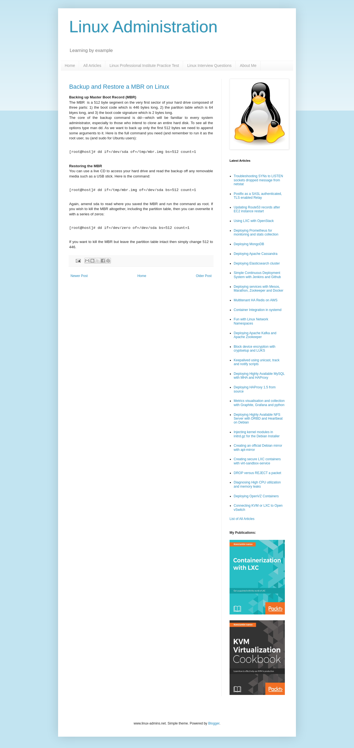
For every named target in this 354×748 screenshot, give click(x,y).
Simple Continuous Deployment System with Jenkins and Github (257, 275)
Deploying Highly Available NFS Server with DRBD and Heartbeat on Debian (258, 419)
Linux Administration (143, 26)
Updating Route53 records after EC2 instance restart (257, 209)
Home (70, 65)
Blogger (214, 723)
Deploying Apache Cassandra (255, 254)
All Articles (92, 65)
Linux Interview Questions (209, 65)
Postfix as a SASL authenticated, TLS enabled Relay (258, 196)
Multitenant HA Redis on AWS (255, 300)
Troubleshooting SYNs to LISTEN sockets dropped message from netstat (258, 180)
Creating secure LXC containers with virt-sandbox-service (257, 461)
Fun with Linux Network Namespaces (251, 321)
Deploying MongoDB (249, 244)
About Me (248, 65)
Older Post (204, 276)
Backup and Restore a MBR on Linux (119, 86)
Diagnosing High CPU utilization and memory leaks (257, 484)
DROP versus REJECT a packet (257, 473)
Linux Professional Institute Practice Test (144, 65)
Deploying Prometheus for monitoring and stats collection (256, 232)
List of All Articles (242, 519)
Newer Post (79, 276)
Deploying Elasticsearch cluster (257, 263)
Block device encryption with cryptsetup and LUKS (254, 348)
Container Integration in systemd (258, 310)
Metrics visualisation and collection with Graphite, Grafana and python (259, 403)
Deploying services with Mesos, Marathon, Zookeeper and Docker (258, 288)
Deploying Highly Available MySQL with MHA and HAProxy (259, 376)
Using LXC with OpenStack (254, 221)
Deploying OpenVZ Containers (256, 496)
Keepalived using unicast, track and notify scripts (256, 362)
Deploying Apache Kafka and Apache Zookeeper (255, 335)
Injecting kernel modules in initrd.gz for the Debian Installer (257, 434)
